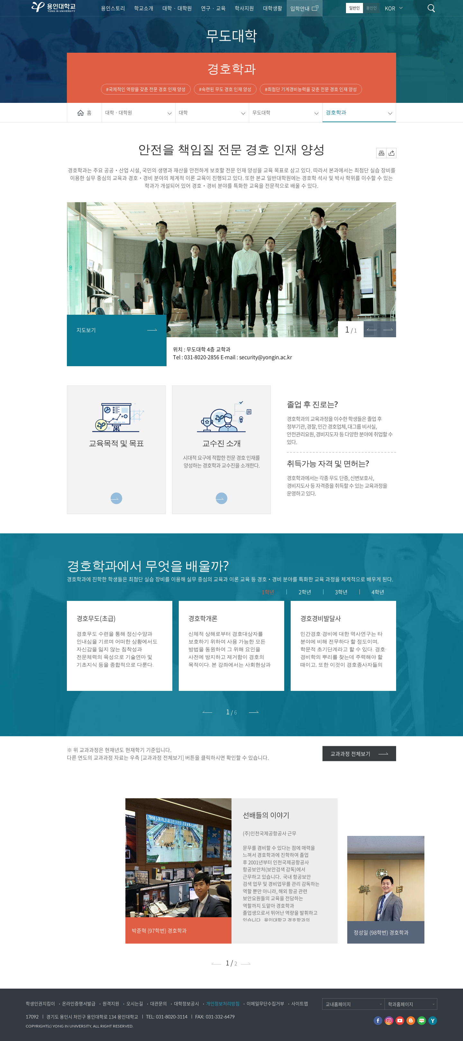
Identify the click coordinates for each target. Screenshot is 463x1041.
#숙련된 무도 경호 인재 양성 (225, 89)
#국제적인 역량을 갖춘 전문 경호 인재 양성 (146, 89)
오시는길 (134, 1003)
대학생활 (272, 8)
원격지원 (111, 1003)
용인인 (371, 8)
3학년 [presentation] (341, 591)
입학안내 (300, 8)
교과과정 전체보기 (350, 753)
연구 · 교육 (213, 8)
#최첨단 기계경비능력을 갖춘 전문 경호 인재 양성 (311, 89)
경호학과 (336, 112)
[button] (254, 712)
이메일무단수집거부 (265, 1003)
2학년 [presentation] (305, 591)
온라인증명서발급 (78, 1003)
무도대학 (261, 112)
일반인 (354, 8)
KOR (390, 8)
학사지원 (244, 8)
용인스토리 (113, 8)
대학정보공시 (186, 1003)
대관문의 (158, 1003)
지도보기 (86, 330)
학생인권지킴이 (40, 1003)
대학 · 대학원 (177, 8)
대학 (183, 112)
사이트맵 (299, 1003)
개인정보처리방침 (223, 1003)
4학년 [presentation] (378, 591)
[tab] (268, 591)
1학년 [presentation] (268, 591)
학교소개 (143, 8)
